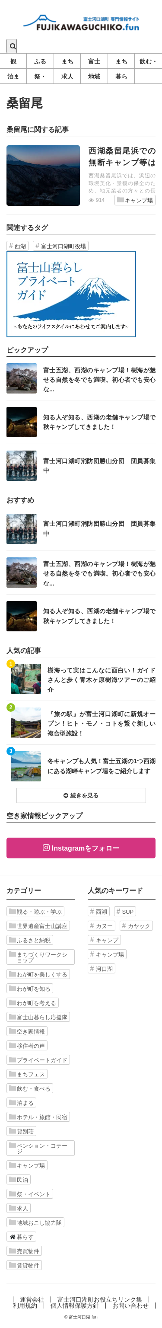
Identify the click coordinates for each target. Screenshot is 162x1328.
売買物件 (24, 1251)
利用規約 (25, 1305)
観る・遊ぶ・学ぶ (35, 911)
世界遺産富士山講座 (38, 925)
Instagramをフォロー (85, 848)
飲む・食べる (30, 1088)
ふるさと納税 (30, 940)
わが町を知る (30, 988)
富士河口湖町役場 (63, 246)
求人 (18, 1208)
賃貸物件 (24, 1265)
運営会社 (32, 1299)
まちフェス (27, 1074)
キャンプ (107, 940)
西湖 (20, 246)
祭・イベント (30, 1193)
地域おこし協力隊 (35, 1222)
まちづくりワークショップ (38, 957)
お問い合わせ (130, 1305)
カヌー (104, 926)
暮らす (21, 1236)
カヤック (139, 926)
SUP (128, 912)
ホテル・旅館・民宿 (38, 1117)
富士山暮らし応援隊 (38, 1017)
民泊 (18, 1179)
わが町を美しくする (38, 974)
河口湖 (104, 969)
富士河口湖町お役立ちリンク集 (99, 1299)
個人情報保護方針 (75, 1305)
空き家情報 (27, 1031)
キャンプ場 (135, 200)
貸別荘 (21, 1131)
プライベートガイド (38, 1059)
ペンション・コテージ (38, 1148)
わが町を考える (32, 1002)
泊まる (21, 1102)
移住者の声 (27, 1045)
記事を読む (81, 175)
